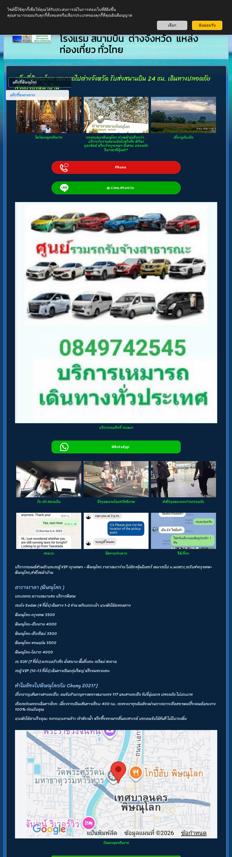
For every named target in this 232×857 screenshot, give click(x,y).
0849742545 (93, 811)
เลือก (172, 25)
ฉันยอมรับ (207, 25)
